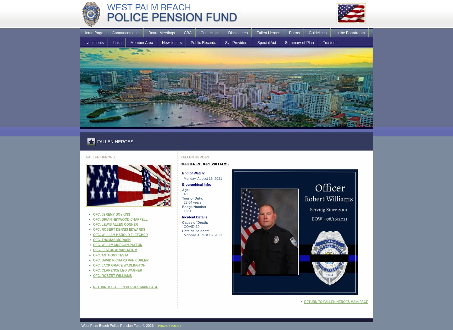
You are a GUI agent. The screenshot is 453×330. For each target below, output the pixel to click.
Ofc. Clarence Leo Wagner (117, 270)
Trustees (330, 43)
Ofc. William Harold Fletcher (120, 235)
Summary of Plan (299, 43)
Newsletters (172, 43)
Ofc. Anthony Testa (110, 255)
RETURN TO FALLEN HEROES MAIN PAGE (125, 287)
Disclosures (238, 33)
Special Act (266, 43)
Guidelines (318, 33)
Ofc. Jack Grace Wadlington (119, 265)
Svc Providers (236, 43)
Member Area (142, 43)
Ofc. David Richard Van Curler (120, 260)
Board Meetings (161, 33)
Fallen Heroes (268, 33)
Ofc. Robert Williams (112, 276)
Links (117, 43)
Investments (93, 43)
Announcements (126, 33)
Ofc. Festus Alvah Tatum (115, 250)
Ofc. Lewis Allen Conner (115, 224)
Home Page (93, 33)
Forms (294, 33)
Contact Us (210, 33)
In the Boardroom (350, 33)
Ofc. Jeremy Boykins (111, 214)
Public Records (203, 43)
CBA (188, 33)
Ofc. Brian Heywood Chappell (120, 219)
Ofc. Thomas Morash (112, 240)
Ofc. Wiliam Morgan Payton (118, 245)
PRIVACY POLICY (169, 325)
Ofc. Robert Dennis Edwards (119, 229)
